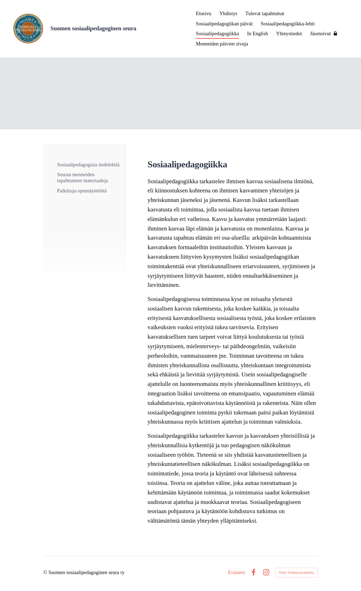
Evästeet (236, 572)
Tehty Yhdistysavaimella (296, 572)
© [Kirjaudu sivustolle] (45, 572)
